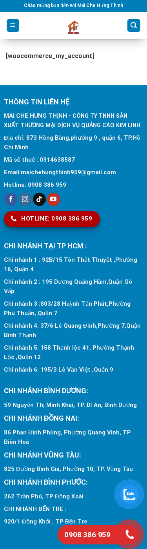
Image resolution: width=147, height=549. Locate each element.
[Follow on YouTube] (53, 199)
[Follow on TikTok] (39, 199)
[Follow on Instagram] (25, 199)
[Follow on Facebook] (10, 199)
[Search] (134, 25)
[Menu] (13, 25)
